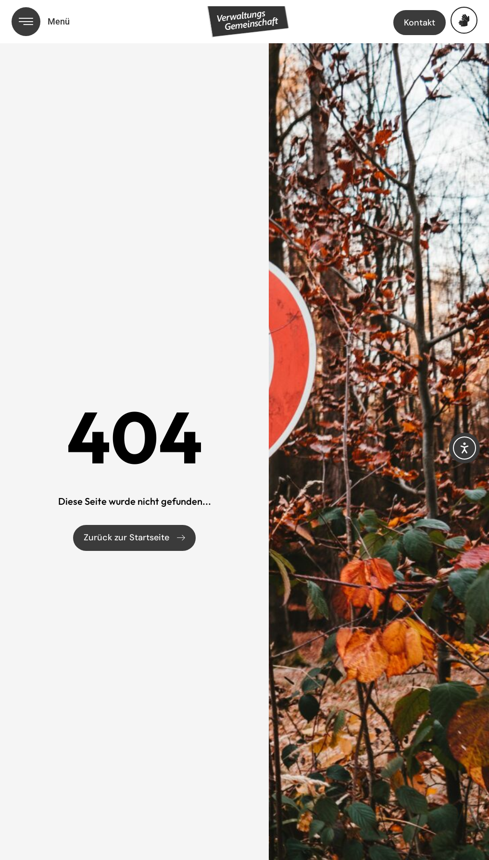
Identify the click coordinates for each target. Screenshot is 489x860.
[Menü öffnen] (26, 21)
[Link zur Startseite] (257, 23)
